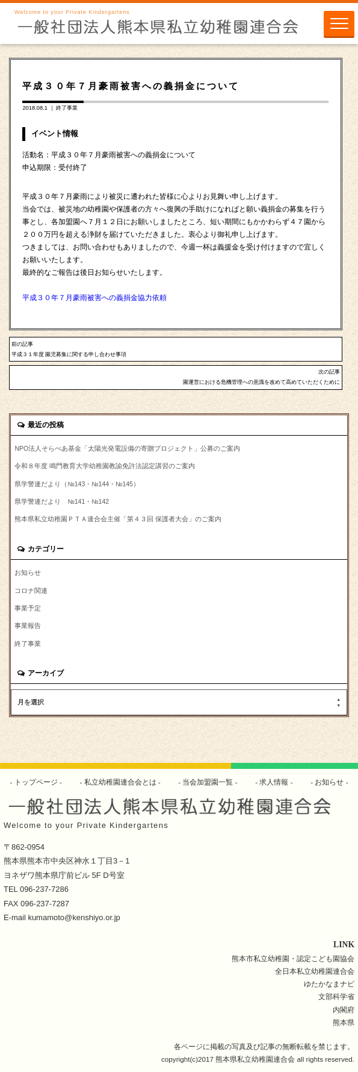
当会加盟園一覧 (208, 782)
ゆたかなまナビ (329, 984)
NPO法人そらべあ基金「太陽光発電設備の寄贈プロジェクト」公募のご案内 (127, 448)
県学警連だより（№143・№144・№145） (76, 483)
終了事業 (67, 108)
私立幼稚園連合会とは (120, 782)
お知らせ (27, 572)
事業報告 (27, 625)
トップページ (36, 782)
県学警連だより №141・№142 (61, 501)
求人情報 (274, 782)
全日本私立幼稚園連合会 (314, 971)
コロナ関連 (31, 590)
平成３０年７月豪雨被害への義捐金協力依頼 (94, 297)
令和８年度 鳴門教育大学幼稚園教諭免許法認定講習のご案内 (104, 465)
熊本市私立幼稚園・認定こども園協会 (293, 958)
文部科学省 (336, 996)
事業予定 (27, 608)
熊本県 (343, 1022)
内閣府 (343, 1010)
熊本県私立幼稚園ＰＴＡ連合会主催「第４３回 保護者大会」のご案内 (117, 518)
